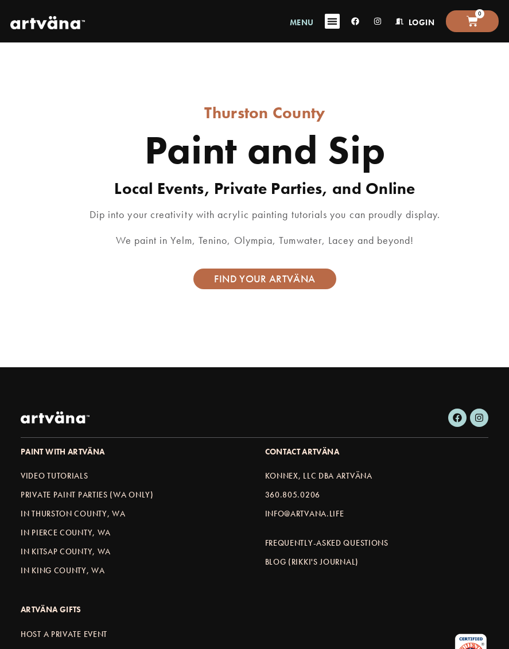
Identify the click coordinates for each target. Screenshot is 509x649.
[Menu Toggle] (332, 21)
